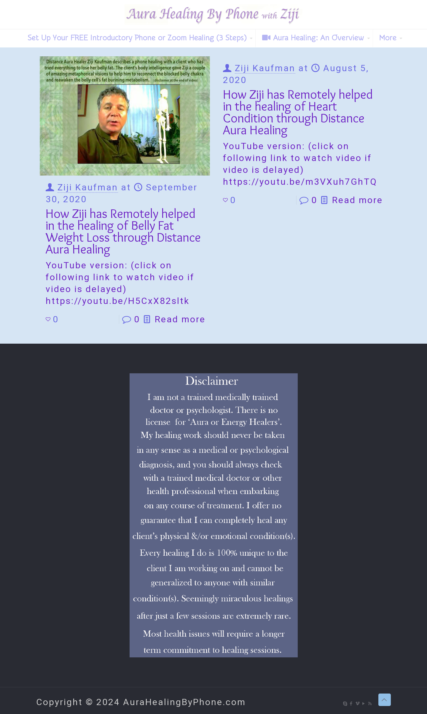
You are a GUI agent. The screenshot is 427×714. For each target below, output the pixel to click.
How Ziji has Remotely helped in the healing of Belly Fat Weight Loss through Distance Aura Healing (123, 231)
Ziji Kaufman (88, 187)
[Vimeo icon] (358, 703)
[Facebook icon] (351, 703)
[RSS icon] (370, 703)
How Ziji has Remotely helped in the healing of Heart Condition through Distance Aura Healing (298, 112)
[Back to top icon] (384, 700)
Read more (180, 319)
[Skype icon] (345, 703)
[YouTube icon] (364, 703)
